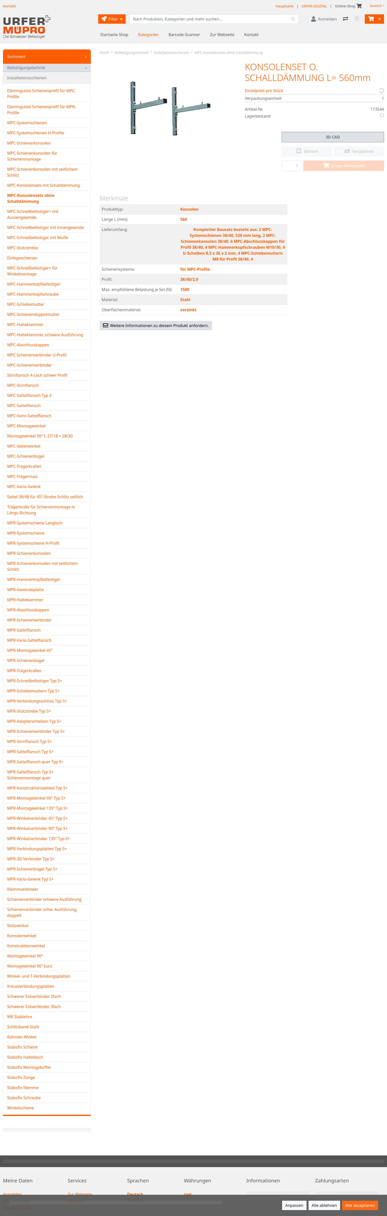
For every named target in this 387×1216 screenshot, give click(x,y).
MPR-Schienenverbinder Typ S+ (36, 731)
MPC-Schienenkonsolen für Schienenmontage (32, 156)
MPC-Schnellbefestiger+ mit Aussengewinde (32, 214)
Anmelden (12, 1194)
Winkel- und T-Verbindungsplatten (38, 976)
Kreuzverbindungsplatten (30, 986)
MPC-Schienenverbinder (29, 365)
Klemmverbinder (22, 889)
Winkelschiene (20, 1108)
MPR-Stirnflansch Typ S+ (29, 741)
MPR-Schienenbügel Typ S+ (32, 869)
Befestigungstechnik (26, 67)
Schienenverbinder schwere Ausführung (44, 899)
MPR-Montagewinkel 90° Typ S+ (36, 798)
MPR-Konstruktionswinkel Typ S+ (37, 788)
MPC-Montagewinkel (26, 426)
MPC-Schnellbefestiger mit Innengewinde (45, 227)
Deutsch (376, 6)
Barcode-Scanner (184, 34)
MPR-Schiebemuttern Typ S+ (33, 691)
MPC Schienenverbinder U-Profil (36, 355)
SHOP (104, 52)
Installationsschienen (47, 78)
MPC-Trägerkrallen (24, 466)
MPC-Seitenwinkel (23, 446)
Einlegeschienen (22, 258)
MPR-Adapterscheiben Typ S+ (34, 721)
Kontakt (251, 34)
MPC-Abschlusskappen (28, 345)
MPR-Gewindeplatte (25, 589)
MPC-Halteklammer (25, 324)
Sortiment (16, 56)
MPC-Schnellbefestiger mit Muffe (37, 237)
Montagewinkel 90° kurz (29, 966)
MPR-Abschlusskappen (28, 610)
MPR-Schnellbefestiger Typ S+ (34, 680)
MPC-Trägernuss (22, 476)
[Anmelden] (324, 19)
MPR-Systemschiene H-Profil (33, 543)
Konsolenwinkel (21, 935)
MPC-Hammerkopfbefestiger (33, 284)
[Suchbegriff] (209, 19)
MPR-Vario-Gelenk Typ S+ (30, 879)
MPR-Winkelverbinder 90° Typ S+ (37, 828)
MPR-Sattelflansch (24, 630)
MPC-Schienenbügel (25, 456)
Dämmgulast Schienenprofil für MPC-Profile (41, 93)
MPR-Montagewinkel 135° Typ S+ (37, 808)
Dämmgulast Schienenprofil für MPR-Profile (41, 109)
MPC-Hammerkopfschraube (33, 294)
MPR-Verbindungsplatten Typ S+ (37, 848)
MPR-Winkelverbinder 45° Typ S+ (37, 818)
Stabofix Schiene (22, 1047)
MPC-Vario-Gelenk (24, 486)
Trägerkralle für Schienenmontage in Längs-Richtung (41, 509)
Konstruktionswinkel (26, 945)
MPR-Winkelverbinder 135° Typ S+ (38, 838)
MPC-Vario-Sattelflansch (29, 415)
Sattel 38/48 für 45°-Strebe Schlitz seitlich (45, 496)
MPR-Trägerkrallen (24, 670)
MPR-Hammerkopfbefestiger (33, 579)
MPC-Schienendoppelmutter (33, 314)
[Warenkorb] (370, 19)
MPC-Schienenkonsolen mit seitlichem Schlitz (42, 172)
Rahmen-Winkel (21, 1037)
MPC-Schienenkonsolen (29, 143)
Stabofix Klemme (23, 1087)
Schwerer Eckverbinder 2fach (34, 996)
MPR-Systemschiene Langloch (34, 523)
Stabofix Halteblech (25, 1057)
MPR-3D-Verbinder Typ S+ (31, 859)
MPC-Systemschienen (27, 122)
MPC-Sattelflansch (24, 405)
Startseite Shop (114, 34)
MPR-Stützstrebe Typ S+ (29, 711)
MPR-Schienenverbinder (29, 620)
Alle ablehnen (324, 1205)
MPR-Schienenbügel (25, 660)
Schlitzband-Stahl (23, 1027)
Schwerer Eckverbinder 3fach (34, 1006)
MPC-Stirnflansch (23, 385)
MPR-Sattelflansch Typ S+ (30, 751)
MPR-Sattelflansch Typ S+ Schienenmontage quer (30, 775)
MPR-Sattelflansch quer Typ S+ (35, 761)
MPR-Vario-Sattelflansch (29, 640)
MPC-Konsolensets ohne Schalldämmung (30, 198)
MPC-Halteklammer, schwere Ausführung (45, 334)
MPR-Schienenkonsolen (29, 553)
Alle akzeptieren (360, 1205)
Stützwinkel (17, 925)
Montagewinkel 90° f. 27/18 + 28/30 (40, 436)
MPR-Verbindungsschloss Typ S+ (37, 701)
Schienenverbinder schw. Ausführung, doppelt (42, 912)
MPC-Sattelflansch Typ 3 (29, 395)
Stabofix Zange (21, 1077)
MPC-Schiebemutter (25, 304)
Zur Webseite (222, 34)
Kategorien (148, 34)
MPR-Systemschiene (25, 533)
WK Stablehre (19, 1016)
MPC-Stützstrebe (22, 247)
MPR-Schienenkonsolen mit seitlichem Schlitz (42, 566)
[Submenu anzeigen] (86, 56)
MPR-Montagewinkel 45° (30, 650)
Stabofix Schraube (24, 1097)
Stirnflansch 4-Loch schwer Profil (37, 375)
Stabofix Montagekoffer (29, 1067)
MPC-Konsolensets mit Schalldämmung (43, 185)
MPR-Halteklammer (25, 599)
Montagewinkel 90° (25, 956)
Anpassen (294, 1205)
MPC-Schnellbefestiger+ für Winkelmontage (32, 271)
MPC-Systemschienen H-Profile (35, 133)
